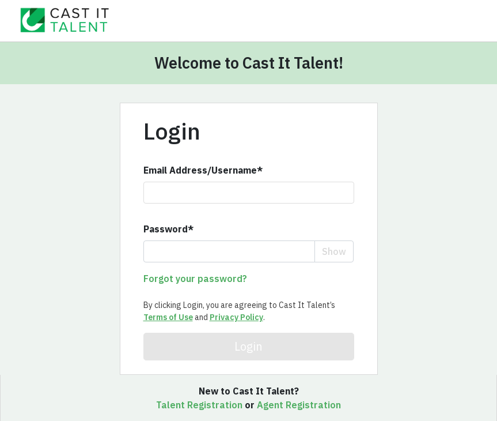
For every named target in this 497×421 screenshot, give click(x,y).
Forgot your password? (195, 278)
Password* (168, 229)
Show (334, 251)
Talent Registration (199, 405)
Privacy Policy (236, 317)
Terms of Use (168, 317)
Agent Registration (299, 405)
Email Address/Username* (203, 170)
